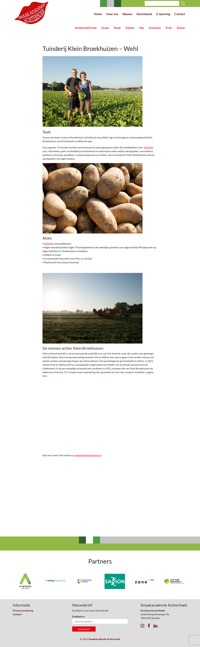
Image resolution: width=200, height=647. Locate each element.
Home (98, 14)
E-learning (163, 14)
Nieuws (127, 14)
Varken (129, 27)
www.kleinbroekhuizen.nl (87, 455)
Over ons (112, 14)
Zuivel (181, 27)
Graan (105, 27)
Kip (141, 27)
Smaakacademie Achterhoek (104, 638)
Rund (117, 27)
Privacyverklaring (23, 610)
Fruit (169, 27)
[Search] (162, 3)
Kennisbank (144, 14)
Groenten (155, 27)
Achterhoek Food (85, 27)
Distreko (148, 147)
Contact (179, 14)
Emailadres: (78, 616)
